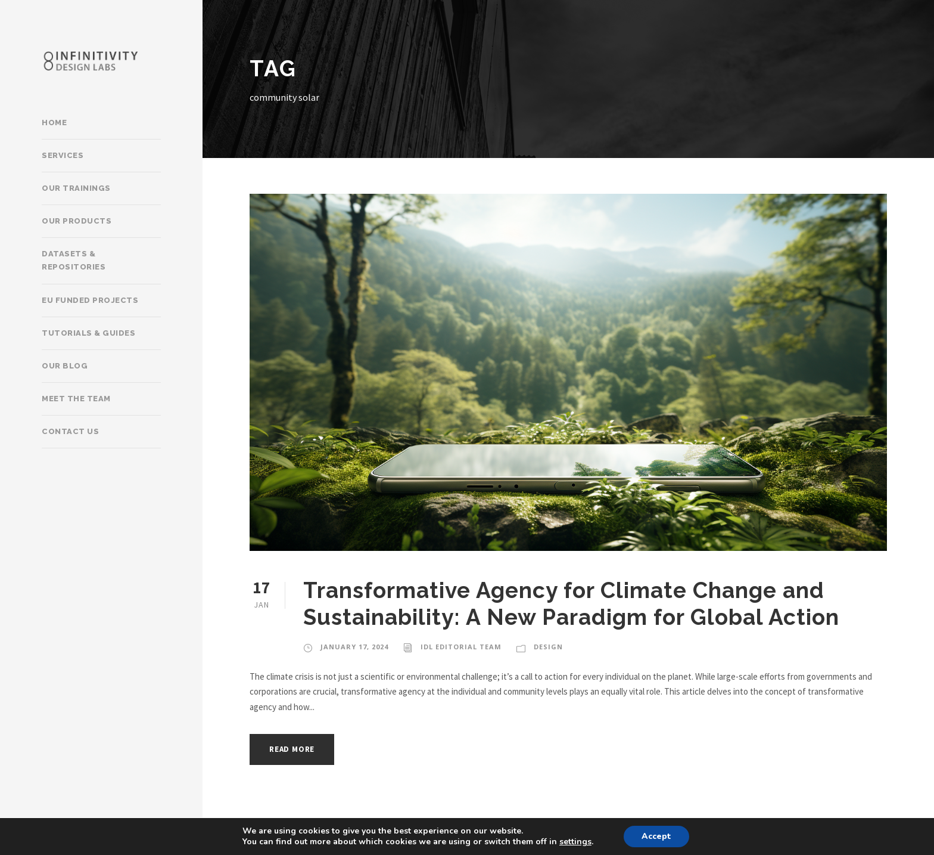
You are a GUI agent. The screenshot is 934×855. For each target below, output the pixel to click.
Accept (656, 836)
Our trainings (76, 188)
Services (62, 155)
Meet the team (76, 398)
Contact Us (70, 431)
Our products (76, 220)
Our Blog (65, 365)
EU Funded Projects (90, 300)
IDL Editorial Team (461, 646)
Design (548, 646)
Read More (292, 749)
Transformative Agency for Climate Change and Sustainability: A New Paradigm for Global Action (571, 603)
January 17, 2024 (354, 646)
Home (54, 122)
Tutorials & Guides (88, 333)
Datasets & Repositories (73, 260)
